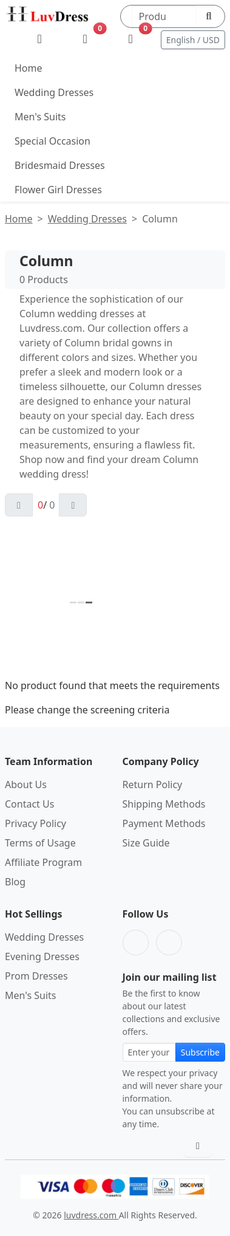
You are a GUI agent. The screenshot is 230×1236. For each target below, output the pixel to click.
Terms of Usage (40, 843)
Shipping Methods (164, 804)
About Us (26, 784)
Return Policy (153, 784)
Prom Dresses (36, 976)
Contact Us (29, 804)
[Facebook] (136, 942)
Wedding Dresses (54, 92)
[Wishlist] (85, 39)
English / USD (193, 40)
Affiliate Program (43, 862)
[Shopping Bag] (130, 39)
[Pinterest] (169, 942)
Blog (15, 881)
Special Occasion (52, 141)
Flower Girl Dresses (58, 189)
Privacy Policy (35, 823)
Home (28, 68)
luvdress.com (91, 1215)
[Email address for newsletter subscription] (149, 1052)
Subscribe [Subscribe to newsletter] (200, 1052)
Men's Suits (40, 116)
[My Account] (39, 39)
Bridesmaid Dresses (60, 165)
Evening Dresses (42, 956)
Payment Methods (164, 823)
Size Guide (146, 843)
